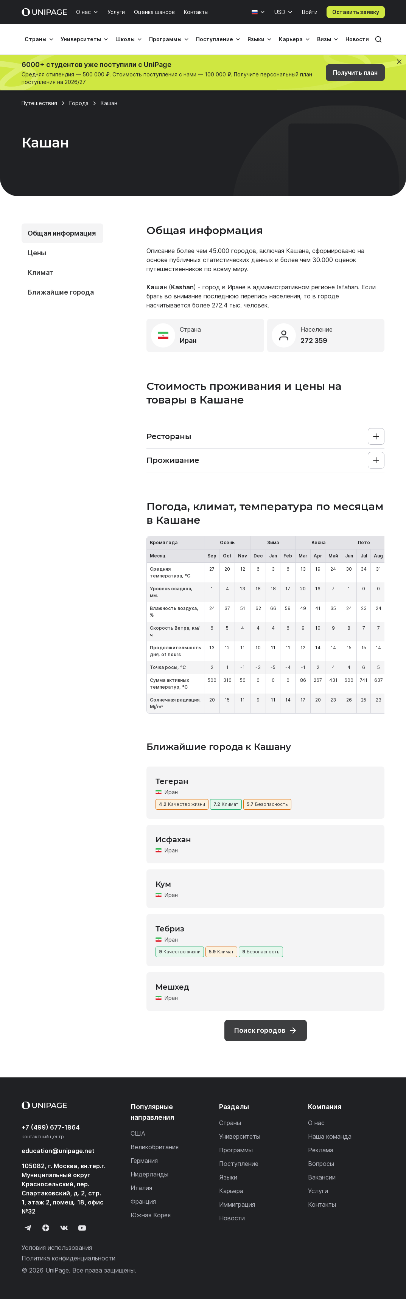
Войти (309, 12)
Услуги (116, 12)
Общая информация (62, 233)
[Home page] (44, 12)
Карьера (291, 39)
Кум (163, 884)
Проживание (172, 460)
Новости (357, 39)
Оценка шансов (154, 12)
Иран (171, 792)
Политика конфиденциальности (68, 1258)
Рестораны (168, 436)
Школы (125, 39)
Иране (236, 287)
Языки (255, 39)
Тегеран (172, 781)
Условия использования (57, 1247)
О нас (83, 12)
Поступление (214, 39)
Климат (40, 272)
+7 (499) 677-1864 (51, 1127)
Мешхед (172, 987)
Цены (37, 253)
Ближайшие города (61, 292)
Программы (165, 39)
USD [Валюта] (279, 12)
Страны (36, 39)
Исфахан (173, 839)
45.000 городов (232, 251)
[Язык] (258, 12)
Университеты (81, 39)
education (58, 1151)
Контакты (196, 12)
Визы (324, 39)
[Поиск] (378, 39)
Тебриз (170, 928)
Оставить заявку (355, 12)
